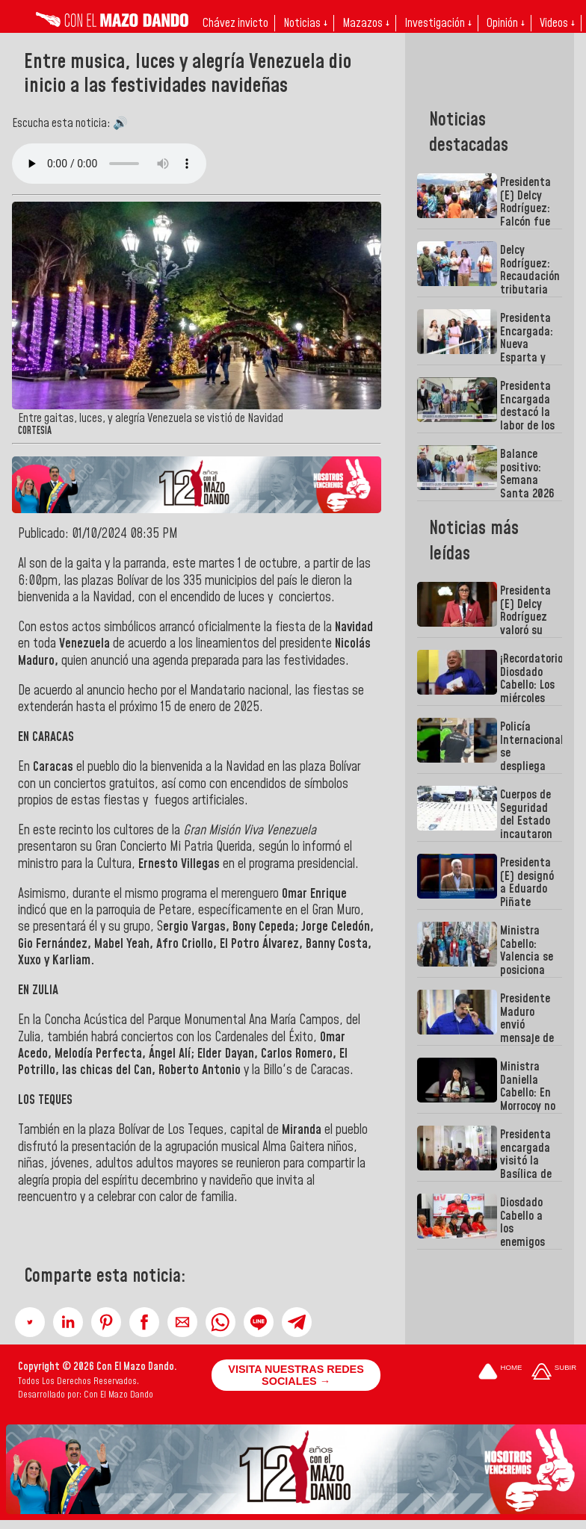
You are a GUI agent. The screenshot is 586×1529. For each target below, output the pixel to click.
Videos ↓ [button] (557, 23)
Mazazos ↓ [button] (365, 23)
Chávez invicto (235, 23)
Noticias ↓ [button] (305, 23)
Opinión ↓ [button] (506, 23)
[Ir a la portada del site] (500, 1372)
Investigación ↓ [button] (438, 23)
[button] (30, 1322)
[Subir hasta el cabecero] (554, 1372)
